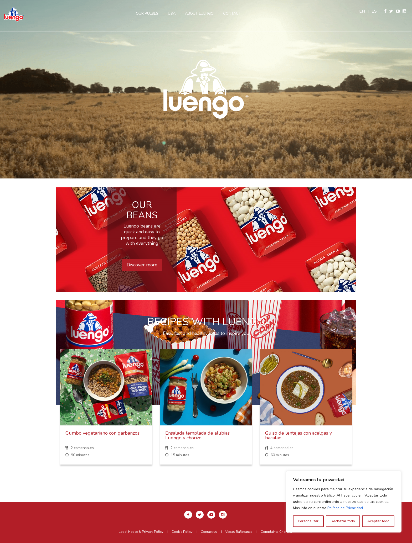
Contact (232, 13)
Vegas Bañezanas (239, 531)
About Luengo (200, 13)
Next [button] (363, 411)
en (362, 11)
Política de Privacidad (345, 507)
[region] (343, 502)
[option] (206, 89)
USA (172, 13)
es (374, 11)
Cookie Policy (182, 531)
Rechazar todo (343, 521)
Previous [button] (48, 411)
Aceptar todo (378, 521)
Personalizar (308, 521)
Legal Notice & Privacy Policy (141, 531)
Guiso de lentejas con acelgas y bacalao (298, 435)
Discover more (142, 265)
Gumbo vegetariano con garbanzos (102, 433)
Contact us (209, 531)
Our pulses (147, 13)
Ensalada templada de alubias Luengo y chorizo (197, 435)
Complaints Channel (276, 531)
